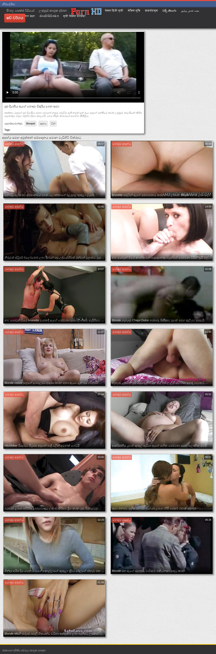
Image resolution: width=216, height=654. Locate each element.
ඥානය (43, 123)
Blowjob (30, 123)
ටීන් (53, 123)
